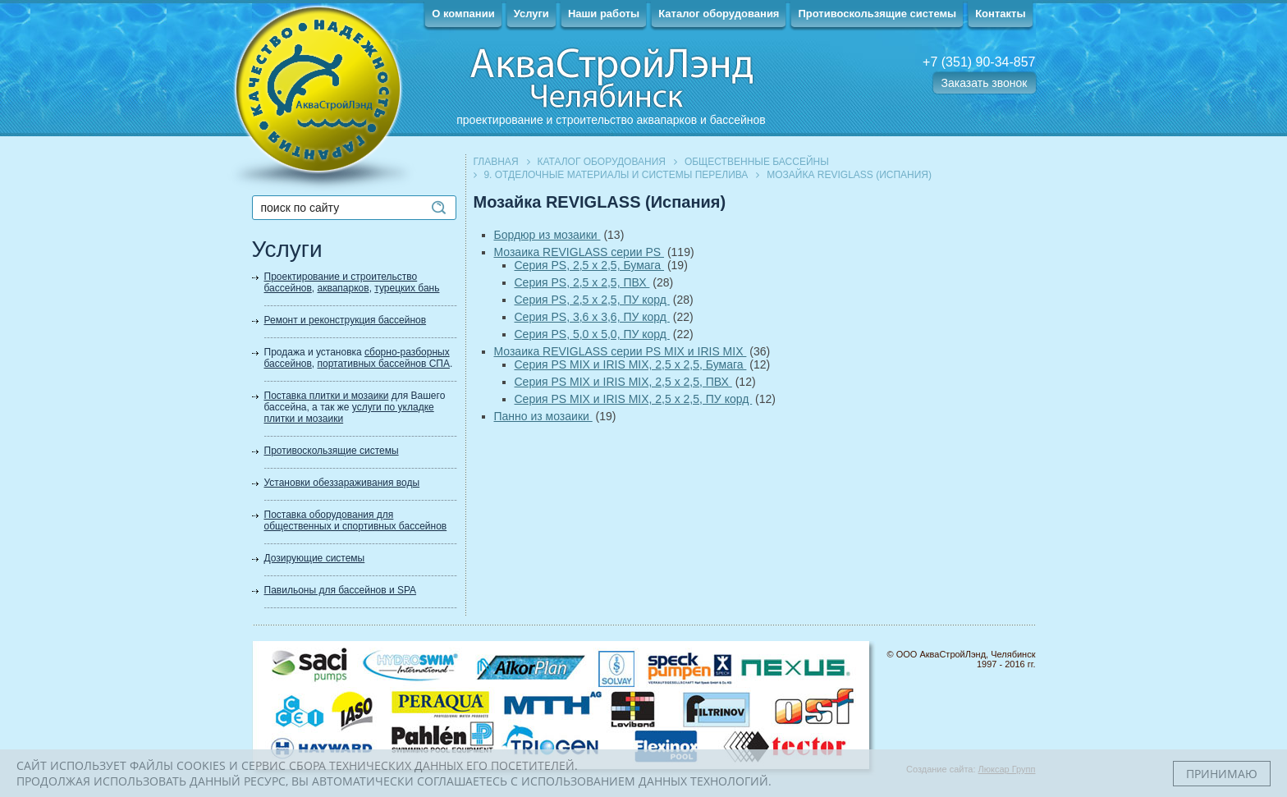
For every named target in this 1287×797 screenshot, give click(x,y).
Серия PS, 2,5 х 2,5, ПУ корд (592, 299)
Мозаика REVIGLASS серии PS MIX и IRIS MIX (620, 351)
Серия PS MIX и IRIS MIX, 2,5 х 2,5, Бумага (631, 364)
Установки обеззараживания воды (342, 482)
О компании (463, 13)
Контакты (1000, 13)
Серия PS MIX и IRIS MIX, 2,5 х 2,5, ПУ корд (634, 398)
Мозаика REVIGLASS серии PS (579, 252)
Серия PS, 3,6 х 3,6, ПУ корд (592, 316)
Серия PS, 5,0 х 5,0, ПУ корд (592, 334)
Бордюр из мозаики (547, 234)
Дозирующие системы (314, 558)
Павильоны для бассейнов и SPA (340, 590)
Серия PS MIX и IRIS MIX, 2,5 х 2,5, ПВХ (623, 381)
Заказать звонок (984, 82)
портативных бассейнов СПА (384, 363)
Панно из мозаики (543, 416)
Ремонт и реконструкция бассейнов (345, 320)
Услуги (531, 13)
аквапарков (343, 288)
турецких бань (406, 288)
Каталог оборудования (718, 13)
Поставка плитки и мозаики (326, 395)
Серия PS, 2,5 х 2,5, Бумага (590, 265)
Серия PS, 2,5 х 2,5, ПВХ (582, 282)
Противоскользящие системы (877, 13)
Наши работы (603, 13)
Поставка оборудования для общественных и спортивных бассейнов (355, 520)
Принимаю (1221, 773)
